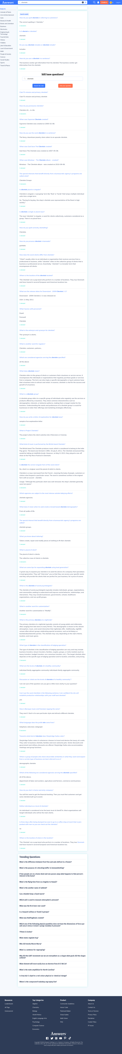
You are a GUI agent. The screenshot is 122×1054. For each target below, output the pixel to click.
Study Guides (64, 1015)
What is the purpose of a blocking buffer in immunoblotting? (41, 868)
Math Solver (64, 1018)
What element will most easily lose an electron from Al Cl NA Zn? (43, 964)
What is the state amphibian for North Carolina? (37, 970)
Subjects (3, 9)
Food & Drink (4, 37)
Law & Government (6, 48)
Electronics (3, 29)
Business (3, 26)
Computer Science (38, 1025)
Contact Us (91, 1007)
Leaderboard (9, 1004)
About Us (91, 1004)
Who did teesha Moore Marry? (30, 944)
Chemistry (35, 1007)
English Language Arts (39, 1018)
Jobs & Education (5, 45)
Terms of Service (93, 1011)
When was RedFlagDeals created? (31, 918)
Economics (35, 1029)
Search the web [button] (39, 85)
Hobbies (3, 43)
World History (36, 1015)
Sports (2, 63)
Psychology (36, 1022)
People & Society (5, 54)
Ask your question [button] (65, 85)
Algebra (34, 1004)
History (2, 40)
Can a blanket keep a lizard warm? (32, 894)
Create (104, 2)
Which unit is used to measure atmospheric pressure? (39, 900)
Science (2, 57)
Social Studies (4, 60)
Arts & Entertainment (7, 15)
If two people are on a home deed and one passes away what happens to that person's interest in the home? (51, 875)
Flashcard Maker (65, 1011)
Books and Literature (7, 23)
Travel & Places (5, 65)
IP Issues (91, 1025)
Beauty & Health (5, 21)
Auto (1, 18)
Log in (118, 2)
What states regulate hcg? (28, 938)
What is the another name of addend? (33, 888)
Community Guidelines (67, 1004)
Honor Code (64, 1007)
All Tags (7, 1007)
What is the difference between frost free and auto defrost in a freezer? (45, 862)
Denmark (80, 842)
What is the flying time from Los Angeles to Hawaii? (38, 882)
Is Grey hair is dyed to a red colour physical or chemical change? (43, 976)
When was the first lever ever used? (32, 906)
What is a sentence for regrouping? (32, 950)
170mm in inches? (25, 932)
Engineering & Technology (4, 33)
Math (2, 51)
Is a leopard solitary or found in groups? (34, 912)
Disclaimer (91, 1018)
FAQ (61, 1022)
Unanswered (9, 1011)
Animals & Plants (5, 12)
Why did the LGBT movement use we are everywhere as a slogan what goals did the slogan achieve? (52, 957)
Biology (34, 1011)
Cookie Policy (92, 1022)
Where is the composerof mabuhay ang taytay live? (38, 982)
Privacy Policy (92, 1015)
